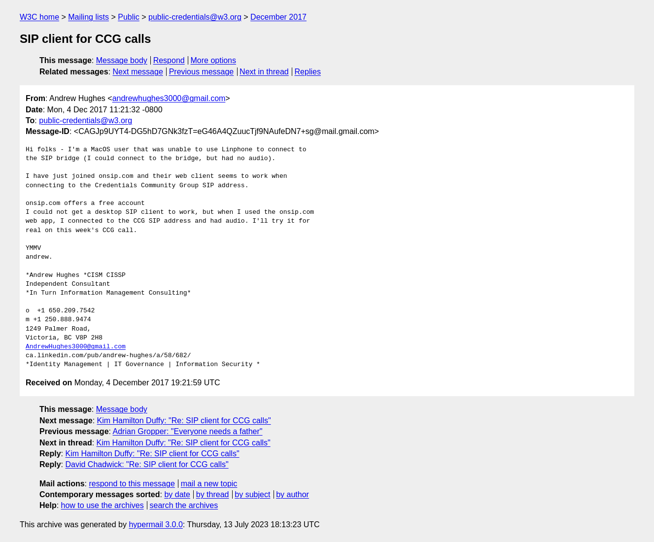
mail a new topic (209, 483)
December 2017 (278, 17)
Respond (169, 60)
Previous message (201, 72)
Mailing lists (88, 17)
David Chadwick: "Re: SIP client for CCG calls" (146, 464)
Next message (138, 72)
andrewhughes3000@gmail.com (169, 98)
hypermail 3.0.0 (155, 524)
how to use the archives (102, 505)
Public (128, 17)
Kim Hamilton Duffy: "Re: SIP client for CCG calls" (184, 420)
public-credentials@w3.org (194, 17)
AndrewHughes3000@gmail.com (76, 346)
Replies (308, 72)
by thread (212, 494)
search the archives (184, 505)
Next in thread (264, 72)
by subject (252, 494)
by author (292, 494)
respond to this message (131, 483)
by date (177, 494)
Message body (121, 60)
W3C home (39, 17)
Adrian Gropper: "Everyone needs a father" (188, 431)
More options (214, 60)
